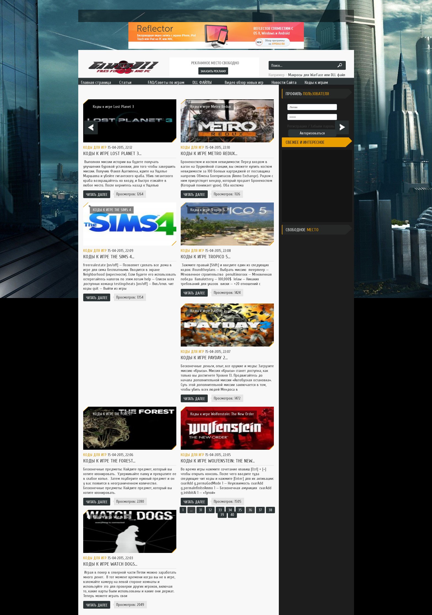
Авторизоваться (312, 133)
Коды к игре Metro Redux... (209, 153)
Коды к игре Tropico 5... (205, 257)
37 (260, 510)
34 (230, 510)
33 (220, 510)
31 (200, 510)
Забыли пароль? (323, 126)
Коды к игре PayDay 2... (204, 358)
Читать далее (96, 194)
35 (240, 510)
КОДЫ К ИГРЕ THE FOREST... (109, 461)
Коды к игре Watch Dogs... (110, 564)
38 (270, 510)
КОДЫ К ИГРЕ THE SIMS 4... (108, 257)
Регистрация (297, 126)
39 (222, 514)
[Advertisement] (324, 185)
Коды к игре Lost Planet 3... (112, 153)
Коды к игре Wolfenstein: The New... (218, 461)
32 (210, 510)
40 (232, 514)
